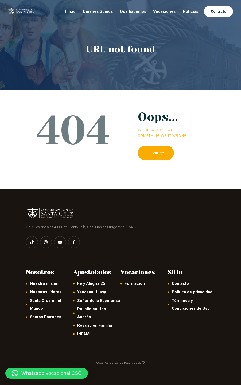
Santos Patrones (45, 317)
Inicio (153, 153)
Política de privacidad (192, 292)
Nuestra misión (44, 284)
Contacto (180, 284)
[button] (46, 373)
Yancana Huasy (91, 292)
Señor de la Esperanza (98, 300)
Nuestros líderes (45, 292)
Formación (135, 284)
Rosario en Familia (94, 325)
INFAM (83, 334)
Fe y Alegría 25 (91, 284)
